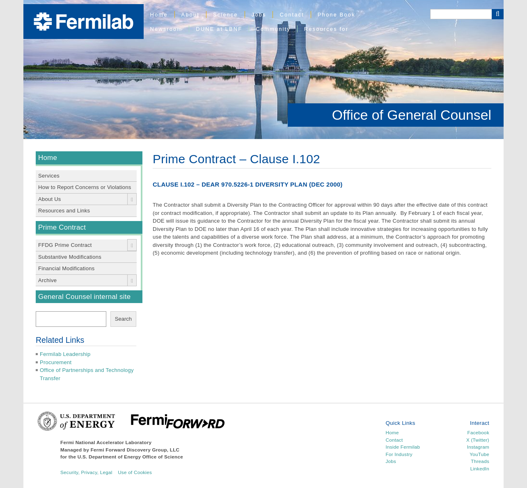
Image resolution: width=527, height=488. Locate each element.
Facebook (478, 432)
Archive (47, 280)
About (190, 14)
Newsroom (166, 29)
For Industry (399, 454)
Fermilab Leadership (65, 354)
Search (123, 319)
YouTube (479, 454)
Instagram (478, 446)
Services (49, 176)
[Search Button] (498, 14)
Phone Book (336, 14)
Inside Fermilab (403, 446)
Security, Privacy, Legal (86, 472)
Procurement (55, 362)
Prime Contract (62, 227)
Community (273, 29)
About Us (49, 199)
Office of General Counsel (411, 115)
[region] (263, 69)
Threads (480, 461)
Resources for (326, 29)
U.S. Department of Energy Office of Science (130, 456)
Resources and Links (64, 211)
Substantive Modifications (69, 257)
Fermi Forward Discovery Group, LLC (135, 449)
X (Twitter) (477, 439)
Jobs (259, 14)
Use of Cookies (135, 472)
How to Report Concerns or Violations (84, 187)
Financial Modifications (66, 268)
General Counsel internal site (84, 297)
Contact (292, 14)
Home (159, 14)
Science (225, 14)
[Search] (461, 14)
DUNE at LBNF (219, 29)
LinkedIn (479, 468)
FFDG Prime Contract (65, 245)
